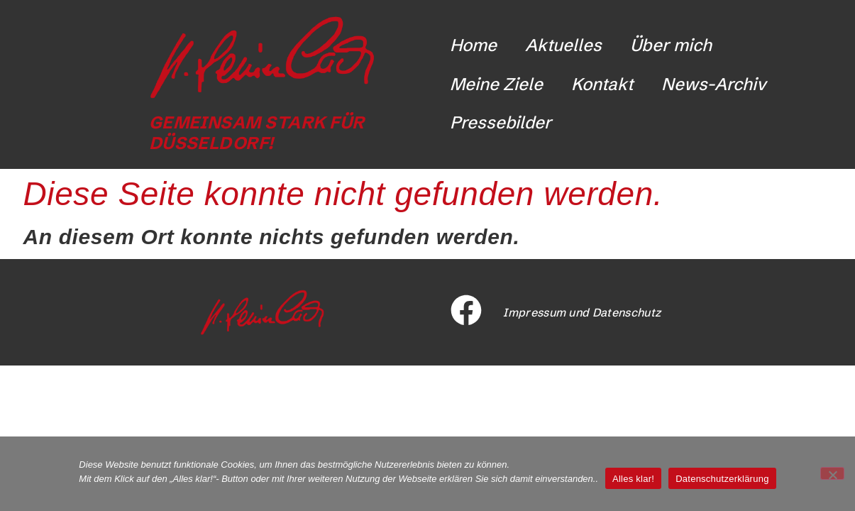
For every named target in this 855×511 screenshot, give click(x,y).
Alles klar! (633, 478)
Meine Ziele (496, 84)
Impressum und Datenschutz (582, 312)
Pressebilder (500, 122)
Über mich (671, 45)
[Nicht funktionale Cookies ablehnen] (832, 473)
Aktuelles (563, 45)
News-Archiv (713, 84)
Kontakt (602, 84)
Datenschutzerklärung (721, 478)
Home (473, 45)
